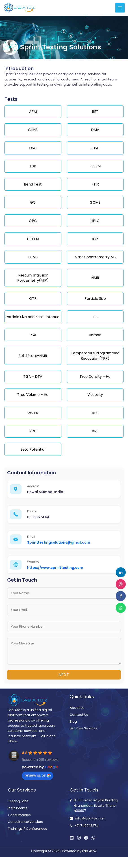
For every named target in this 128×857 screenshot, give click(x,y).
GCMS (95, 202)
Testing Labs (18, 801)
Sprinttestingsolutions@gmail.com (58, 542)
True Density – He (95, 376)
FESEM (95, 166)
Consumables (19, 815)
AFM (33, 111)
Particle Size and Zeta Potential (33, 316)
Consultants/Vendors (25, 821)
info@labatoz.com (90, 818)
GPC (33, 220)
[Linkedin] (72, 838)
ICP (95, 238)
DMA (95, 129)
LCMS (33, 257)
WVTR (33, 413)
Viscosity (95, 394)
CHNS (33, 129)
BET (95, 111)
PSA (33, 335)
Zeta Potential (32, 449)
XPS (95, 413)
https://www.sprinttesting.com (55, 567)
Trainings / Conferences (27, 828)
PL (95, 316)
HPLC (95, 220)
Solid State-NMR (33, 355)
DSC (33, 147)
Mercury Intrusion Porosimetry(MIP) (33, 278)
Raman (95, 335)
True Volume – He (32, 394)
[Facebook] (86, 838)
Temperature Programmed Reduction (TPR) (95, 355)
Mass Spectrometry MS (95, 257)
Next (64, 675)
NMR (95, 277)
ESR (33, 166)
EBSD (95, 147)
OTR (33, 298)
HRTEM (33, 238)
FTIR (95, 184)
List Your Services (83, 728)
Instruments (17, 808)
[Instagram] (79, 838)
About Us (77, 707)
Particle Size (95, 298)
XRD (33, 431)
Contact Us (79, 714)
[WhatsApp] (93, 838)
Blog (73, 721)
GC (33, 202)
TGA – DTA (32, 376)
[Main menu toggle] (120, 8)
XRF (95, 431)
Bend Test (33, 184)
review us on (37, 775)
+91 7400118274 (86, 825)
